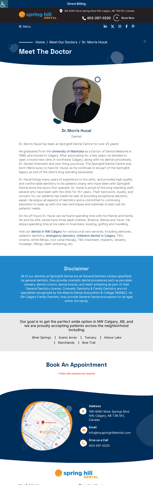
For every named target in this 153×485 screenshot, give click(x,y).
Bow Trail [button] (88, 342)
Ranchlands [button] (66, 342)
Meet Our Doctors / (65, 42)
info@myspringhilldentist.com (110, 432)
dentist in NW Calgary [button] (46, 231)
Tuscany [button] (90, 337)
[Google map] (47, 426)
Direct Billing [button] (76, 3)
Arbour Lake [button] (112, 337)
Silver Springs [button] (41, 337)
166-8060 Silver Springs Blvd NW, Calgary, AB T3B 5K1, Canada (97, 11)
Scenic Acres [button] (68, 337)
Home (40, 42)
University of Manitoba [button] (68, 151)
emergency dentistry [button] (60, 235)
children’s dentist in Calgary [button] (96, 235)
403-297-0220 (96, 18)
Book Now (125, 18)
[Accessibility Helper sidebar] (4, 4)
